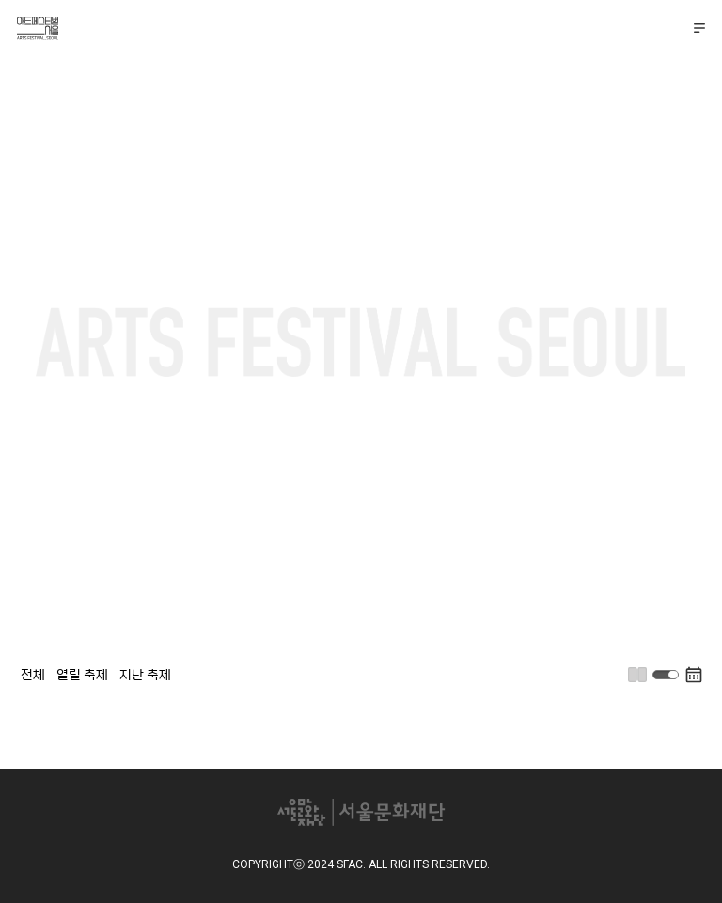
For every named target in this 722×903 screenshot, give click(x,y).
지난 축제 (145, 673)
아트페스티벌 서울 (39, 28)
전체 (33, 673)
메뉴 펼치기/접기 (699, 28)
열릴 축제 (82, 673)
